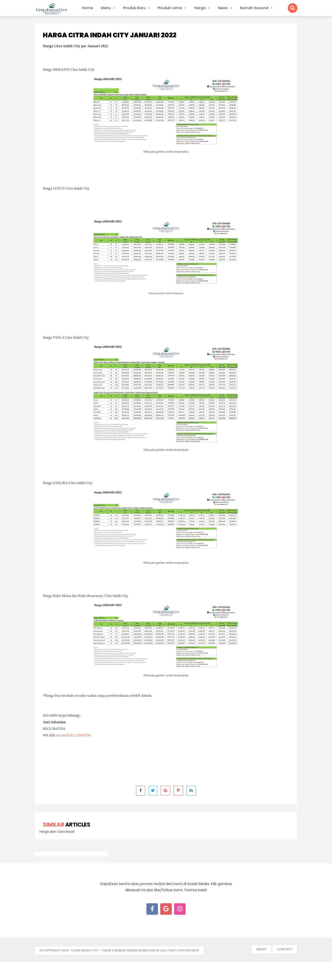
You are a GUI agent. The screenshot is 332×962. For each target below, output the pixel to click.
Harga (200, 8)
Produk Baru (134, 8)
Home (87, 8)
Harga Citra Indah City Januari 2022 (109, 35)
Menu (106, 8)
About (261, 949)
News (223, 8)
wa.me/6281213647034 (73, 735)
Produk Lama (170, 8)
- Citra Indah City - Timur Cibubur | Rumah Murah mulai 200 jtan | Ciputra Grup (134, 950)
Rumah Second (254, 8)
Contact (285, 949)
